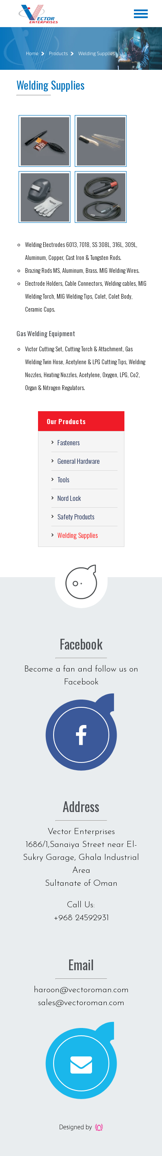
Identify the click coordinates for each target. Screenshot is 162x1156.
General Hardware (78, 461)
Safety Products (75, 516)
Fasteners (68, 442)
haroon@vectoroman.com (81, 990)
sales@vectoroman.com (81, 1003)
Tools (63, 479)
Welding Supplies (96, 53)
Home (32, 53)
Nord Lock (69, 498)
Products (58, 53)
